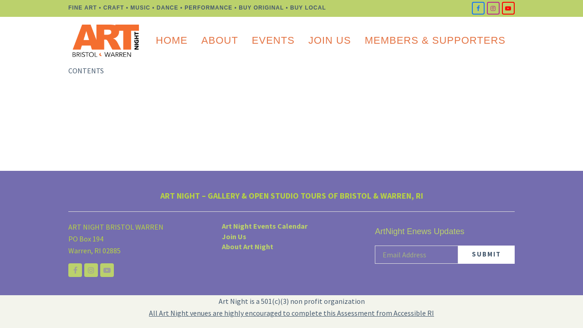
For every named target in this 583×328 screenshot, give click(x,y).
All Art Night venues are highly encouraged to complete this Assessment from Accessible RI (291, 313)
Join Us (234, 236)
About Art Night (247, 246)
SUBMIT (486, 254)
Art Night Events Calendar (264, 226)
